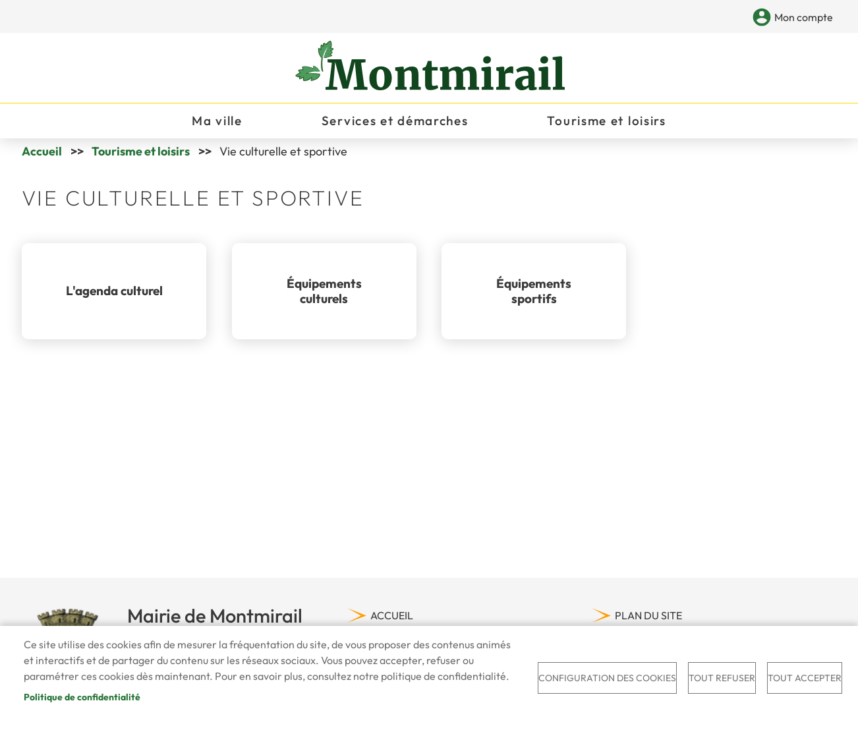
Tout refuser (722, 678)
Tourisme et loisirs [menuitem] (606, 122)
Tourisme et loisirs (141, 156)
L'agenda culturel (114, 296)
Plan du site (648, 620)
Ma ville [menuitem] (217, 122)
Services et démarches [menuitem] (395, 122)
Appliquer (739, 18)
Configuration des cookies (607, 678)
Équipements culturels (324, 296)
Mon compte (803, 17)
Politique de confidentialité (82, 697)
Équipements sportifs (533, 296)
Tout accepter (805, 678)
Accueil (42, 156)
